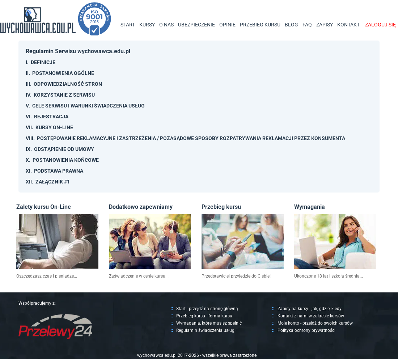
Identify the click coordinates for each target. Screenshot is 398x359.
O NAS (166, 25)
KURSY (147, 25)
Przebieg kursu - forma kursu (204, 315)
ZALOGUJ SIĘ (380, 25)
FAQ (307, 25)
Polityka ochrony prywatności (306, 330)
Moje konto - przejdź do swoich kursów (315, 323)
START (127, 25)
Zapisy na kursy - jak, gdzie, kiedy (310, 308)
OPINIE (227, 25)
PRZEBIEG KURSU (260, 25)
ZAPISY (324, 25)
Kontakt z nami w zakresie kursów (311, 315)
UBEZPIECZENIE (196, 25)
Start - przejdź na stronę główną (207, 308)
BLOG (291, 25)
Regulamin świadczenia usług (205, 330)
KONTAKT (348, 25)
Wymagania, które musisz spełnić (209, 323)
